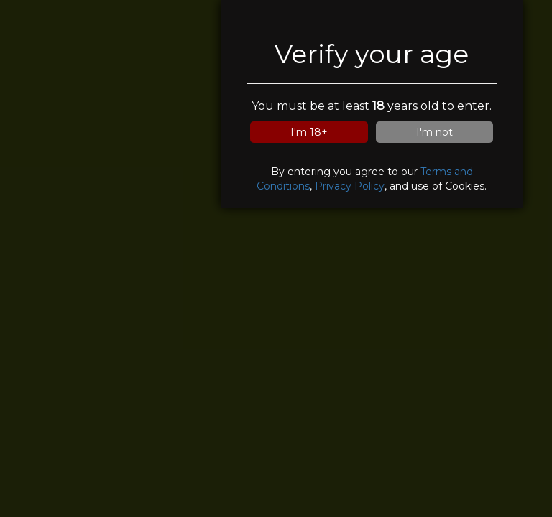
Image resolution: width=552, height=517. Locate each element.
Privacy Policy (350, 186)
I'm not (434, 132)
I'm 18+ (309, 132)
